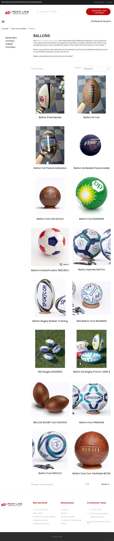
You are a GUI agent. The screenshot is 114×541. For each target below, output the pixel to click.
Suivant (105, 484)
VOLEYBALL (11, 47)
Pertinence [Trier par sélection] (96, 68)
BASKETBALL (11, 38)
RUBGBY (9, 44)
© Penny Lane (57, 537)
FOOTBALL (10, 41)
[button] (98, 11)
